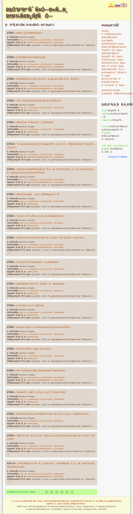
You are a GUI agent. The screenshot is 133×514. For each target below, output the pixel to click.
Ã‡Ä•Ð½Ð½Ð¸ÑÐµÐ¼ (113, 60)
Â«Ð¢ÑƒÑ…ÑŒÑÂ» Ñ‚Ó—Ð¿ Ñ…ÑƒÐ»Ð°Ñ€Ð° (41, 392)
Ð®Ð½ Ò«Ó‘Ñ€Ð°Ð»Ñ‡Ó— (30, 33)
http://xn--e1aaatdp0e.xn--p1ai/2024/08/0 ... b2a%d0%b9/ (42, 446)
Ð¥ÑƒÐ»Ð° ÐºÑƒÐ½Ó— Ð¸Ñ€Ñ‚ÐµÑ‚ (34, 122)
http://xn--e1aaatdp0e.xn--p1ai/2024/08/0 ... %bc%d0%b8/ (42, 269)
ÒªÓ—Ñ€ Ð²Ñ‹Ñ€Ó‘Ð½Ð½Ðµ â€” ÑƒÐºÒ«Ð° (38, 101)
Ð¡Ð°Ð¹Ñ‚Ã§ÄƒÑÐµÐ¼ (113, 44)
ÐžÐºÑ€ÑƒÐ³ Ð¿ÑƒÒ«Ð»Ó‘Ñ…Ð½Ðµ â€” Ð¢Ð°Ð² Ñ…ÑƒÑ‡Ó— (48, 79)
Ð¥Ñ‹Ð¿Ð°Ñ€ (32, 110)
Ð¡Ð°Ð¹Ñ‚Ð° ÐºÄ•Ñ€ (111, 90)
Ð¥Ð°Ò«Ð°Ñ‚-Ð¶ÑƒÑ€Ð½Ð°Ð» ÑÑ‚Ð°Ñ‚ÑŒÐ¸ (45, 42)
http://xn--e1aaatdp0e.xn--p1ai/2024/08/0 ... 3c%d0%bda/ (42, 356)
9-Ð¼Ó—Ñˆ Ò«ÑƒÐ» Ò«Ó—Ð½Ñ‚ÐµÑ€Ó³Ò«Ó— (41, 216)
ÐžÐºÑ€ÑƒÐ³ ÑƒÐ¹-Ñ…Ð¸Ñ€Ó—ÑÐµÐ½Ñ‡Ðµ (40, 284)
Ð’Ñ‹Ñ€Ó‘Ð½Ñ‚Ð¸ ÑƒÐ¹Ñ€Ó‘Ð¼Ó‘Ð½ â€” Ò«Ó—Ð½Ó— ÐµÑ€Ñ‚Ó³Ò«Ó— (53, 414)
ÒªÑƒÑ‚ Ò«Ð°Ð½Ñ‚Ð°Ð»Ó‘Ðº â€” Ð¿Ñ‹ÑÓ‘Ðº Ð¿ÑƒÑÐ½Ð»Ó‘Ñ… (50, 238)
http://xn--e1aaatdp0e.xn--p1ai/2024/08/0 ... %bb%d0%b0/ (42, 179)
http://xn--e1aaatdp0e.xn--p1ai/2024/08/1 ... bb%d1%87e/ (42, 40)
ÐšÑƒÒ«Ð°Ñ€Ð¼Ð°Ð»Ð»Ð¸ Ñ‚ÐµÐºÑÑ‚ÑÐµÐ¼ (114, 49)
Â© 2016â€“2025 (17, 501)
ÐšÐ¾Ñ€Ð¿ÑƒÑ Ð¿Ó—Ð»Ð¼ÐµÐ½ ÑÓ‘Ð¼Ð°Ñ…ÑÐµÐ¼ (115, 72)
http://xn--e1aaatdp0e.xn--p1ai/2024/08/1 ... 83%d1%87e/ (42, 86)
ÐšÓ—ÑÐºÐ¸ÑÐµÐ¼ (113, 66)
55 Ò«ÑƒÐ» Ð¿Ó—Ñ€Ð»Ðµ (30, 305)
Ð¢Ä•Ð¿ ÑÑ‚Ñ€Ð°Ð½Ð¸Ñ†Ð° (112, 33)
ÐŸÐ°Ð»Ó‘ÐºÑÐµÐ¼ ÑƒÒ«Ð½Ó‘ (33, 349)
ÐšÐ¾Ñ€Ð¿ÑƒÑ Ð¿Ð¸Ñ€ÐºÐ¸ (110, 39)
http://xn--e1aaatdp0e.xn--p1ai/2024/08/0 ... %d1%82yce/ (42, 421)
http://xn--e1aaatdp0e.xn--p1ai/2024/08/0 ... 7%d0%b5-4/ (42, 291)
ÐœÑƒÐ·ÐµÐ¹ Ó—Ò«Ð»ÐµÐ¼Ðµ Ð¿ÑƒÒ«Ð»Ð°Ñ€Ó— (43, 327)
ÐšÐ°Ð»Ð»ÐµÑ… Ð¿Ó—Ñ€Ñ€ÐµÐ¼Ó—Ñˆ (38, 194)
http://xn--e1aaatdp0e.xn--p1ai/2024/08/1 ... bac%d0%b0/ (42, 107)
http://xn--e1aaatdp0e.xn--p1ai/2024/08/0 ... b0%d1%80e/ (42, 334)
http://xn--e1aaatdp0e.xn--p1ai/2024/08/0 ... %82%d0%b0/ (42, 474)
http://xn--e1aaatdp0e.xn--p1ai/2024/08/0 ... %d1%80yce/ (42, 223)
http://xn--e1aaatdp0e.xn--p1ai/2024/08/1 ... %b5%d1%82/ (42, 129)
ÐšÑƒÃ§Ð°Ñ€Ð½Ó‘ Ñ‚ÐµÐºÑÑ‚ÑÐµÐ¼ (112, 55)
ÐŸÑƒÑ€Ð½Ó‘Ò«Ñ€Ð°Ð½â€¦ (31, 57)
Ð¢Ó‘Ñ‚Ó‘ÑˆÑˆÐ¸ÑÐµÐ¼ (114, 63)
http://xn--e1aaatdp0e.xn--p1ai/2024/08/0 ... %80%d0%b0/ (42, 399)
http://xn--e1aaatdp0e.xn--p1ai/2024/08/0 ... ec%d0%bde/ (42, 154)
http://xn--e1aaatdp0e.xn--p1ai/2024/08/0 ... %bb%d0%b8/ (42, 377)
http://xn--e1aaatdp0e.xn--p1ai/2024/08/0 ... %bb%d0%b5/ (42, 312)
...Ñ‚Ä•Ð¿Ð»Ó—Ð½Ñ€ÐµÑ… (117, 157)
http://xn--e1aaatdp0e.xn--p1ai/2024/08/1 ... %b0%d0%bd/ (42, 64)
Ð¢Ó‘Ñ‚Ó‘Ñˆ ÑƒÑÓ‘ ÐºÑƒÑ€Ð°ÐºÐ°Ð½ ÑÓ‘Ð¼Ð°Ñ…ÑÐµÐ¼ (113, 82)
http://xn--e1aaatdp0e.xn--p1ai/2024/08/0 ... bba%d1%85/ (42, 244)
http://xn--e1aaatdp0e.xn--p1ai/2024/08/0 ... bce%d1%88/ (42, 201)
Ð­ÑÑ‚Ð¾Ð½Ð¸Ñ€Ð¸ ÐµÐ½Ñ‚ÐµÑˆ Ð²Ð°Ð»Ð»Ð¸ (41, 370)
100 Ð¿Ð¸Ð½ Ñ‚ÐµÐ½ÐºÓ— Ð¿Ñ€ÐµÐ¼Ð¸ (37, 262)
